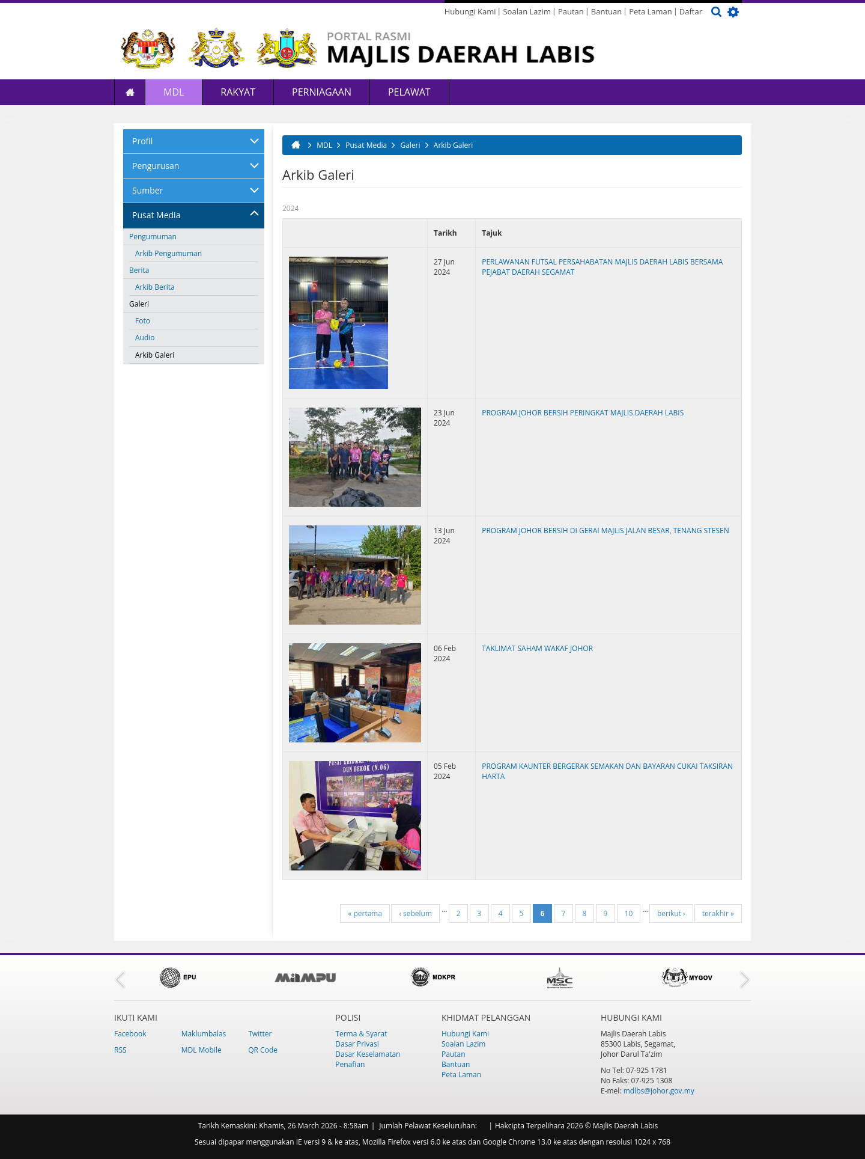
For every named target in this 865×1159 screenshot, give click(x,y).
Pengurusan (155, 165)
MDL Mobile (201, 1050)
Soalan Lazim (526, 11)
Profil (142, 141)
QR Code (263, 1050)
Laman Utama (129, 92)
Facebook (130, 1034)
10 (629, 913)
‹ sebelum (415, 913)
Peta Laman (650, 11)
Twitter (260, 1034)
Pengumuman (153, 236)
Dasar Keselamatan (367, 1054)
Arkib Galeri (154, 355)
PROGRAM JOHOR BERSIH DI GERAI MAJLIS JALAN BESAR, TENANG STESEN (605, 530)
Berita (139, 270)
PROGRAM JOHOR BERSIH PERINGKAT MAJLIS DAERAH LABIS (583, 413)
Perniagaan (321, 92)
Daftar (690, 11)
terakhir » (718, 913)
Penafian (350, 1064)
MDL (173, 92)
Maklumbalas (203, 1034)
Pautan (571, 11)
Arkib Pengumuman (168, 253)
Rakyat (237, 92)
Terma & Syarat (361, 1034)
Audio (145, 337)
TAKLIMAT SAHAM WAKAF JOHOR (537, 648)
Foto (142, 321)
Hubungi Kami (470, 11)
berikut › (671, 913)
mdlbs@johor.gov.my (659, 1091)
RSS (120, 1050)
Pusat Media (156, 215)
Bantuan (606, 11)
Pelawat (409, 92)
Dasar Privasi (356, 1044)
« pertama (365, 913)
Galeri (139, 304)
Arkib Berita (155, 287)
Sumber (147, 190)
